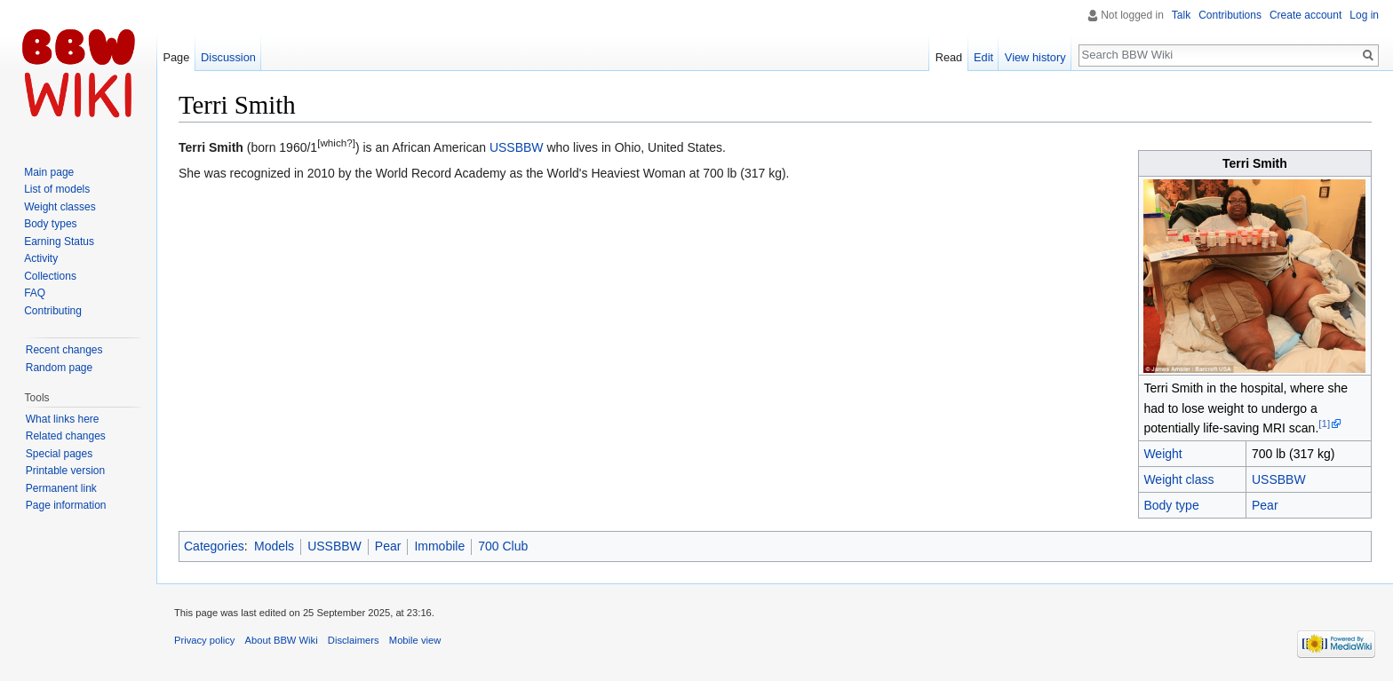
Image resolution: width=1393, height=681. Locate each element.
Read (949, 57)
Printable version (65, 470)
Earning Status (59, 241)
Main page (49, 172)
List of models (57, 189)
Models (274, 546)
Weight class (1178, 479)
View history (1035, 57)
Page (176, 57)
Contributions (1230, 15)
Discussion (228, 57)
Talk (1181, 15)
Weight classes (59, 207)
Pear (1265, 505)
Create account (1305, 15)
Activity (41, 258)
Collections (50, 276)
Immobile (439, 546)
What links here (63, 419)
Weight (1162, 454)
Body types (50, 224)
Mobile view (415, 640)
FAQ (34, 293)
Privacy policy (204, 640)
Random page (59, 367)
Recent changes (64, 350)
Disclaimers (353, 640)
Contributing (53, 311)
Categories (214, 546)
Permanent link (61, 488)
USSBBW (1279, 479)
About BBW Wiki (281, 640)
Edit (983, 57)
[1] (1324, 423)
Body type (1170, 505)
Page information (66, 505)
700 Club (503, 546)
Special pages (59, 453)
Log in (1364, 15)
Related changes (66, 436)
